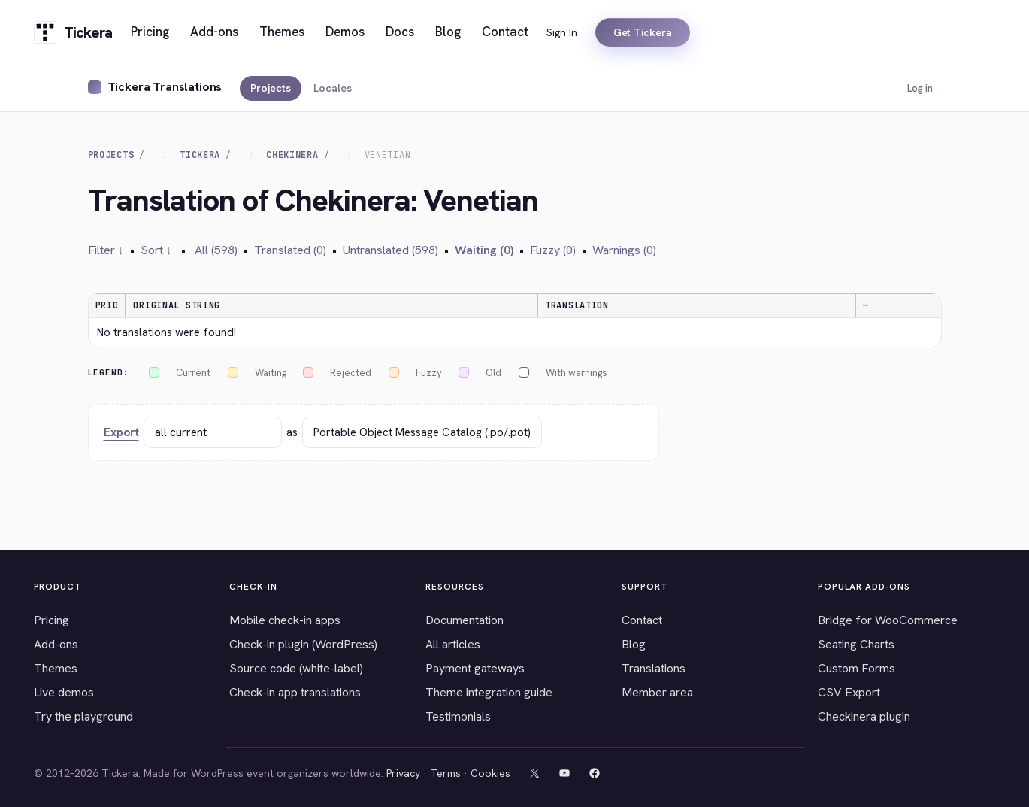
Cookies (490, 773)
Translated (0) (290, 250)
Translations (653, 668)
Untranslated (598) (390, 250)
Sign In (561, 32)
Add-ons (56, 644)
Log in (920, 88)
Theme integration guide (488, 692)
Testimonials (458, 716)
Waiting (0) (484, 250)
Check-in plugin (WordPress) (303, 644)
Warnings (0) (624, 250)
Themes (55, 668)
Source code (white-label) (296, 668)
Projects (270, 88)
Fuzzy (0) (553, 250)
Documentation (464, 620)
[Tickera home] (73, 32)
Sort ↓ (156, 250)
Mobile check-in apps (284, 620)
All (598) (216, 250)
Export (121, 432)
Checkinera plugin (864, 716)
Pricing (51, 620)
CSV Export (849, 692)
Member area (657, 692)
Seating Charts (856, 644)
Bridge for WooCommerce (888, 620)
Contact (642, 620)
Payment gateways (475, 668)
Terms (445, 773)
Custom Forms (856, 668)
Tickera (200, 155)
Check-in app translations (295, 692)
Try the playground (83, 716)
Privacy (403, 773)
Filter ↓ (106, 250)
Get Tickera (642, 32)
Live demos (64, 692)
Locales (332, 88)
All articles (452, 644)
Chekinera (292, 155)
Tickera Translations (164, 87)
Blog (634, 644)
